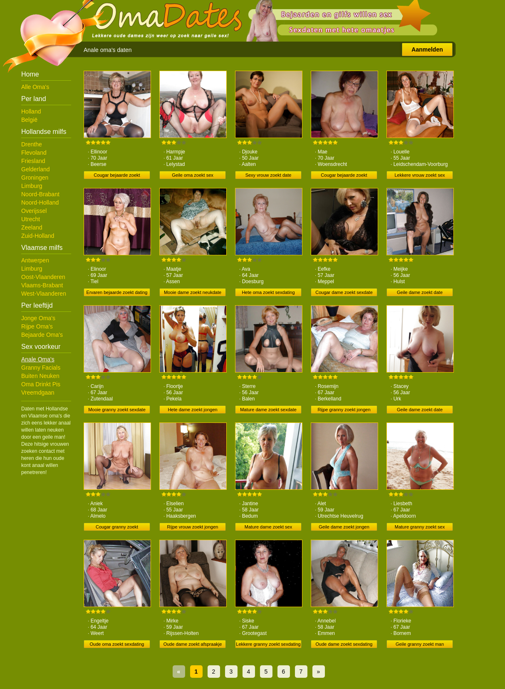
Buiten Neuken (40, 376)
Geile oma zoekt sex (192, 175)
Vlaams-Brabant (42, 285)
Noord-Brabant (40, 194)
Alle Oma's (35, 87)
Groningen (34, 177)
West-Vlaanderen (43, 293)
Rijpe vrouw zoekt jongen (192, 526)
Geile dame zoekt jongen (344, 526)
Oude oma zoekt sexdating (117, 644)
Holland (31, 111)
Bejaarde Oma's (42, 334)
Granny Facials (40, 367)
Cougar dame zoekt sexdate (344, 292)
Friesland (33, 161)
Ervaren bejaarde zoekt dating (117, 292)
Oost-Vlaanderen (43, 277)
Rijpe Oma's (37, 326)
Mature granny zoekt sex (420, 526)
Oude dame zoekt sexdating (344, 644)
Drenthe (31, 144)
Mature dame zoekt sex (268, 526)
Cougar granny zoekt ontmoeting (117, 527)
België (29, 119)
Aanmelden (427, 49)
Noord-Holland (40, 202)
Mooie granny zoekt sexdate (117, 409)
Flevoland (34, 152)
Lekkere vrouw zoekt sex (419, 175)
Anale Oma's (37, 359)
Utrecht (30, 219)
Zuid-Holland (37, 235)
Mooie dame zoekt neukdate (192, 292)
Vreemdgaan (37, 392)
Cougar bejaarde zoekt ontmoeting (344, 176)
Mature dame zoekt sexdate (268, 409)
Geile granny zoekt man (420, 644)
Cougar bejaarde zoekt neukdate (117, 176)
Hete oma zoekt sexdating (268, 292)
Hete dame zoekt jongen (192, 409)
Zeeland (31, 227)
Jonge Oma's (38, 318)
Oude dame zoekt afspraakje (192, 644)
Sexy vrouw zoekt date (268, 175)
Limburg (31, 186)
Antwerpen (35, 260)
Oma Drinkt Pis (40, 384)
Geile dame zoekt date (420, 292)
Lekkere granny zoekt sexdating (268, 644)
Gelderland (35, 169)
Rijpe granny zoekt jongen (343, 409)
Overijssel (34, 210)
